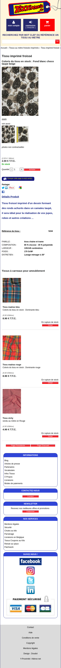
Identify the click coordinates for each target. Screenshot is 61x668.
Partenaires (9, 467)
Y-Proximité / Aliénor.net (30, 659)
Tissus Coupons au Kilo (14, 540)
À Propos (8, 477)
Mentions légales (11, 524)
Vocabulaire (9, 470)
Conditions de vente (30, 638)
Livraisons (8, 480)
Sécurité (8, 527)
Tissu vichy (8, 418)
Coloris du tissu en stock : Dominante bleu (21, 310)
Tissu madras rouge (12, 365)
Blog (6, 460)
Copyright (30, 643)
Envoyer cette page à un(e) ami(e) (19, 178)
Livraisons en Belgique (14, 537)
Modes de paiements (13, 483)
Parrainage (9, 534)
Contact (30, 627)
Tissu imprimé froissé (17, 56)
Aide (30, 632)
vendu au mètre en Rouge (14, 421)
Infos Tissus (9, 473)
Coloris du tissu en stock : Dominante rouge (21, 367)
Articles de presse (12, 464)
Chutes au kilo (10, 531)
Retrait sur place (11, 544)
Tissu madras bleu (11, 307)
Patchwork (9, 547)
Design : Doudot (30, 653)
